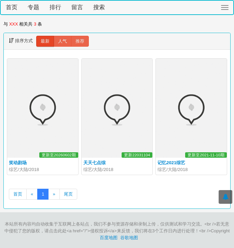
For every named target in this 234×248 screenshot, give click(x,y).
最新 (45, 41)
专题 (33, 7)
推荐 (79, 41)
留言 (77, 7)
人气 (62, 41)
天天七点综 (94, 162)
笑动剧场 (18, 162)
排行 (55, 7)
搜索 (99, 7)
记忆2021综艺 (171, 162)
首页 (11, 7)
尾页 (68, 194)
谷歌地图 (129, 237)
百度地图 (109, 237)
